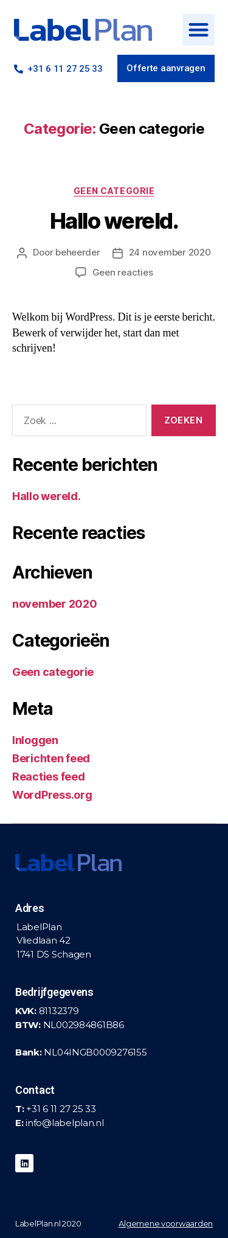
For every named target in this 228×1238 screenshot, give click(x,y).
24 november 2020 (170, 252)
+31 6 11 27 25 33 (60, 1109)
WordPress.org (52, 794)
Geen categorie (114, 191)
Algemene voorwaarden (166, 1223)
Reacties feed (48, 776)
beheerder (77, 252)
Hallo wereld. (114, 220)
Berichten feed (51, 758)
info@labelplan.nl (64, 1122)
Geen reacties (122, 272)
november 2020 (54, 603)
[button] (198, 30)
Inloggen (35, 740)
